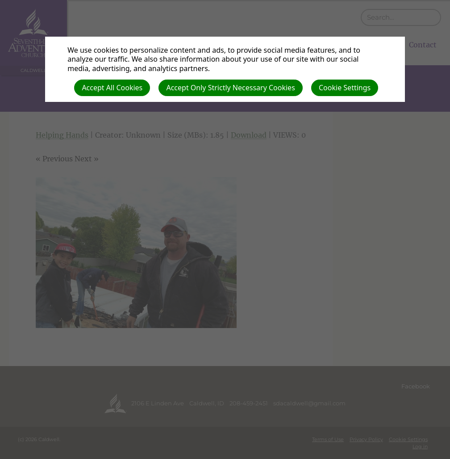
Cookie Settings (345, 88)
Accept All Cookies (112, 88)
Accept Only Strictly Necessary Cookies (230, 88)
